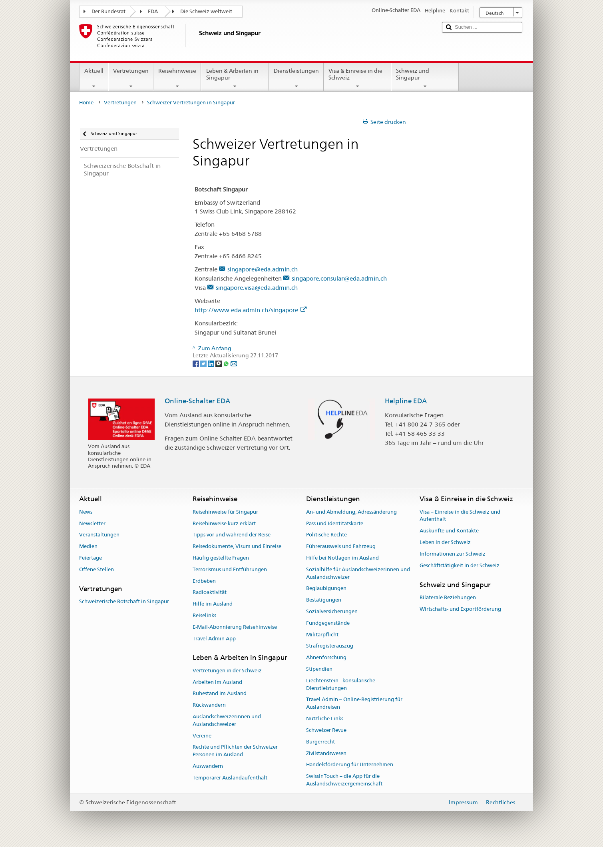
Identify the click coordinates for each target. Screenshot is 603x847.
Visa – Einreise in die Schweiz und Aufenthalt (460, 515)
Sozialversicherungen (332, 611)
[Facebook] (196, 363)
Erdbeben (204, 581)
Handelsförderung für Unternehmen (349, 765)
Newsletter (92, 523)
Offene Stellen (96, 569)
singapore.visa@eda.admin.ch (257, 287)
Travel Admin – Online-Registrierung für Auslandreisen (354, 703)
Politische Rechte (326, 535)
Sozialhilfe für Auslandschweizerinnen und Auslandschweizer (358, 573)
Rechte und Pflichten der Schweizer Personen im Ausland (235, 751)
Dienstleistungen (296, 78)
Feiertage (90, 558)
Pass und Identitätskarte (334, 523)
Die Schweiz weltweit (206, 11)
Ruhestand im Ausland (220, 694)
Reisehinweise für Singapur (225, 512)
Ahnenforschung (326, 657)
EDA (153, 11)
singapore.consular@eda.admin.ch (339, 278)
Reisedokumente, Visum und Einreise (237, 546)
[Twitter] (204, 363)
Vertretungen (131, 78)
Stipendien (319, 669)
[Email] (234, 363)
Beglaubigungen (326, 589)
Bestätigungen (323, 600)
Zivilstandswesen (326, 753)
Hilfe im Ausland (213, 604)
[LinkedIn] (211, 363)
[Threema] (219, 363)
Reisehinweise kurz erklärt (224, 523)
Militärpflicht (322, 635)
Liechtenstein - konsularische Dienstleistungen (340, 684)
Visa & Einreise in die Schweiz (357, 78)
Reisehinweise (177, 78)
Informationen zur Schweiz (453, 554)
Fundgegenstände (328, 623)
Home (86, 103)
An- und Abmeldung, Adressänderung (351, 512)
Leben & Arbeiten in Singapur (234, 78)
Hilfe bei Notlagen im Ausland (342, 558)
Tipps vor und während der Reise (232, 535)
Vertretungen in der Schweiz (227, 671)
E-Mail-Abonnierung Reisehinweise (235, 627)
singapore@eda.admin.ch (262, 269)
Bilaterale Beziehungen (448, 597)
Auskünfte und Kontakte (449, 531)
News (85, 512)
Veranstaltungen (99, 535)
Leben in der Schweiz (445, 542)
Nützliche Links (324, 718)
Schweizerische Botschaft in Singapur (124, 601)
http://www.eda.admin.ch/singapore (250, 310)
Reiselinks (204, 615)
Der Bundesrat (108, 11)
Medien (88, 546)
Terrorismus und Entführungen (230, 569)
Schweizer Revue (326, 730)
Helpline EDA (406, 401)
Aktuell (94, 78)
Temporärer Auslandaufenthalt (230, 778)
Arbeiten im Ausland (217, 682)
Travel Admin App (214, 639)
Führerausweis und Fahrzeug (341, 546)
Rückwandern (209, 705)
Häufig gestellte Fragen (221, 558)
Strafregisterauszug (329, 646)
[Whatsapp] (227, 363)
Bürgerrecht (320, 742)
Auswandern (208, 766)
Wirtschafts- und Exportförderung (460, 609)
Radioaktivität (210, 593)
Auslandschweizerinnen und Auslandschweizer (227, 720)
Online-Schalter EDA (197, 401)
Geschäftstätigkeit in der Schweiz (460, 565)
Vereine (202, 736)
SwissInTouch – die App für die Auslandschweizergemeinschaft (344, 780)
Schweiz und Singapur (425, 78)
